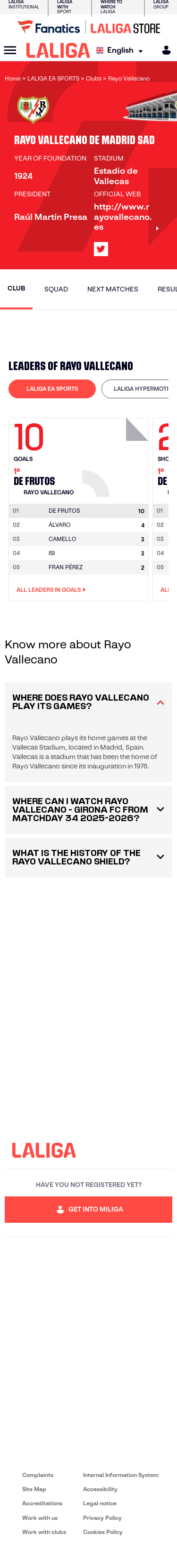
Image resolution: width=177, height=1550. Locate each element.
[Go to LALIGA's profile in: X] (101, 249)
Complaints (37, 1475)
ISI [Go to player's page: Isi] (52, 553)
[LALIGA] (58, 50)
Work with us (40, 1518)
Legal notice (100, 1503)
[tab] (52, 388)
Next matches (112, 289)
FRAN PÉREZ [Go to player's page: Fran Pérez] (66, 567)
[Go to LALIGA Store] (88, 26)
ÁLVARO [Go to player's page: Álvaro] (60, 525)
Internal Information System (121, 1475)
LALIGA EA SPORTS (52, 389)
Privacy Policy (102, 1518)
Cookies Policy (103, 1532)
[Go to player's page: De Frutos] (116, 454)
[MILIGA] (163, 50)
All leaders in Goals (51, 590)
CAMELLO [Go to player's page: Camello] (62, 539)
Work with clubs (44, 1532)
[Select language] (121, 50)
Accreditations (42, 1503)
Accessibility (100, 1489)
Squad (56, 289)
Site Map (34, 1489)
